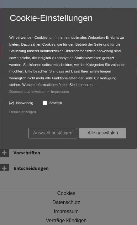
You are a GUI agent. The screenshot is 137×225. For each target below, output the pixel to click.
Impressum (60, 91)
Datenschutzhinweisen (27, 91)
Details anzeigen (22, 112)
